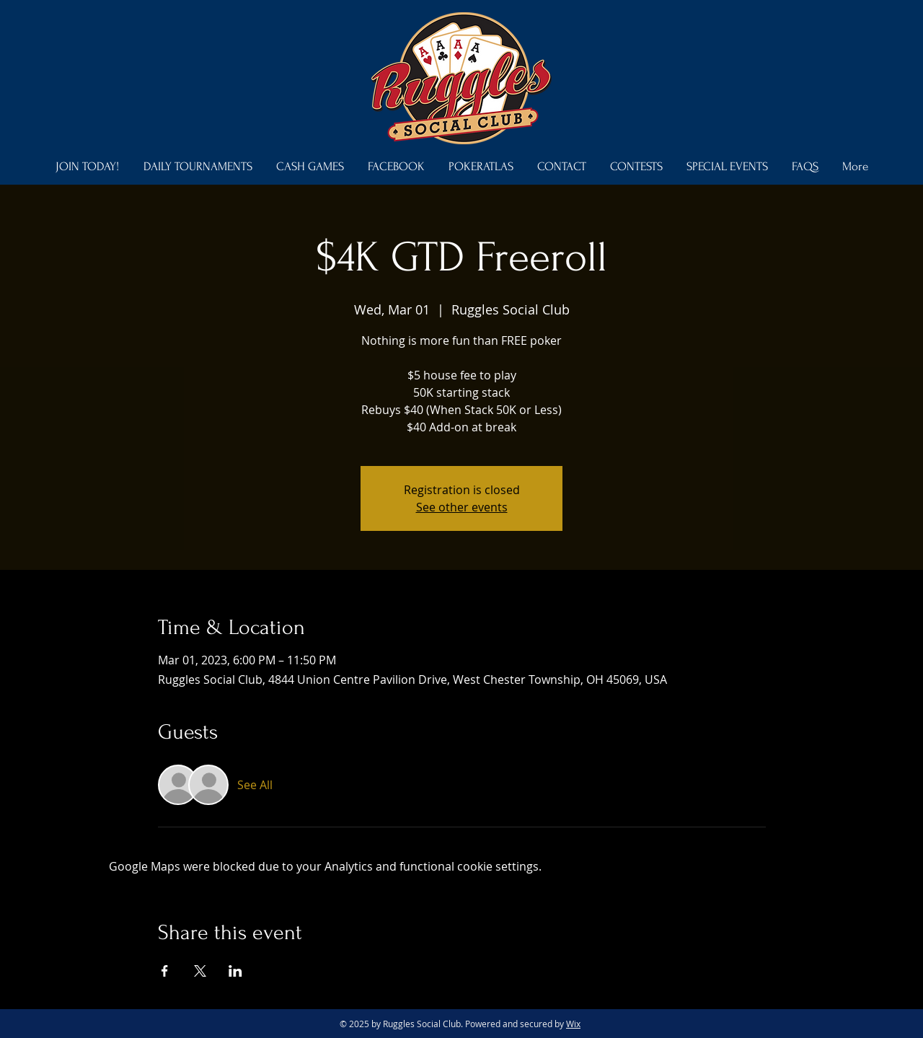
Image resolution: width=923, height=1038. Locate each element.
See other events (462, 507)
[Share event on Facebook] (165, 971)
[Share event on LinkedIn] (235, 971)
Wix (573, 1023)
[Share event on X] (200, 971)
